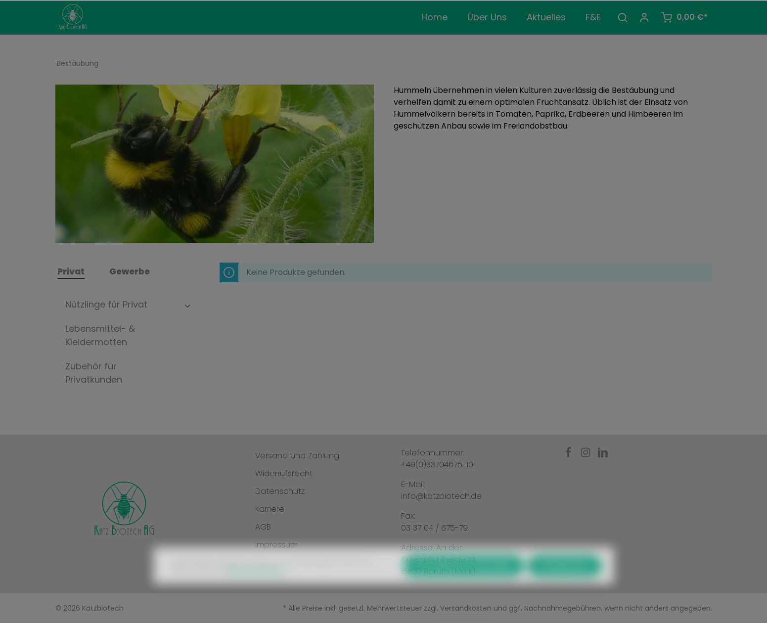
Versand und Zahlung (297, 455)
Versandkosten (466, 608)
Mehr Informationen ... (257, 584)
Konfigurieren (564, 580)
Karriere (269, 509)
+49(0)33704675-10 (437, 464)
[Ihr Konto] (644, 17)
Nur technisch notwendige (463, 580)
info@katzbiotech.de (441, 496)
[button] (188, 304)
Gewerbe (129, 271)
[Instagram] (586, 455)
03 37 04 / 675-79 (434, 528)
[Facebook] (569, 455)
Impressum (276, 544)
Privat (71, 271)
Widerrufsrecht (284, 473)
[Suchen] (622, 17)
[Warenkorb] (684, 17)
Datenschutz (280, 491)
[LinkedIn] (602, 455)
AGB (263, 527)
